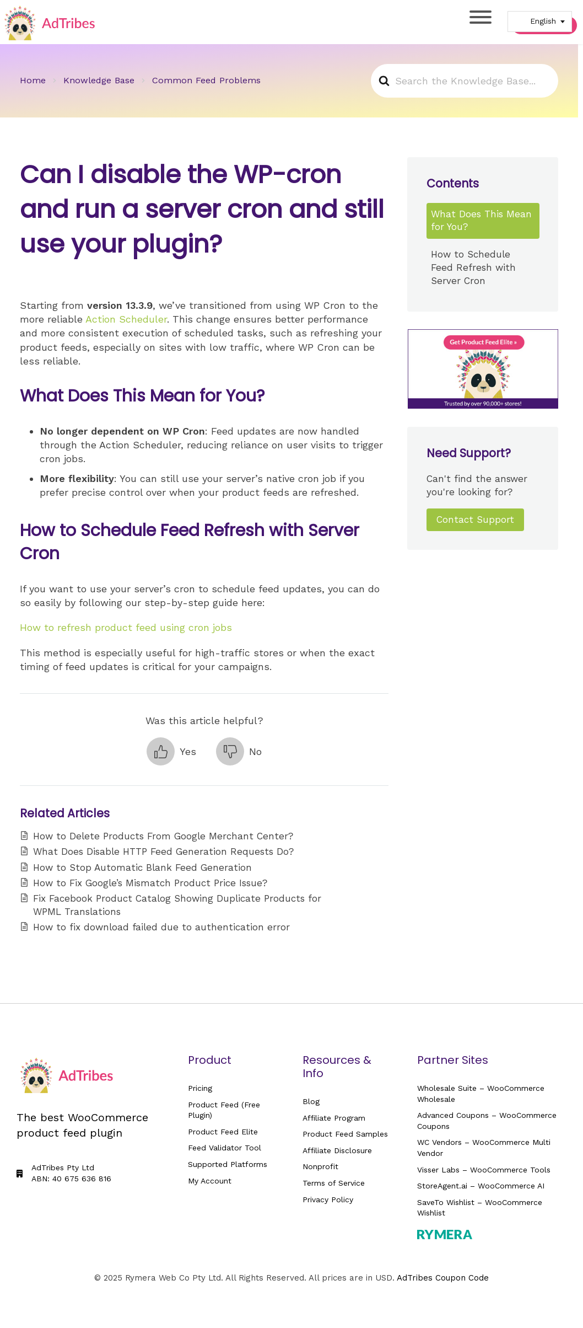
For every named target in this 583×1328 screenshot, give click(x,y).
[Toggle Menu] (480, 17)
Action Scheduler (126, 319)
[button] (171, 751)
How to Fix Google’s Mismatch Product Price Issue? (150, 882)
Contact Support (475, 519)
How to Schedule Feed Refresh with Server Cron (473, 267)
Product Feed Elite (223, 1131)
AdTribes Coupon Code (443, 1278)
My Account (209, 1180)
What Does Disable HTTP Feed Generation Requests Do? (163, 851)
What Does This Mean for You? (481, 220)
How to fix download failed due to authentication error (161, 927)
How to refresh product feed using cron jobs (126, 627)
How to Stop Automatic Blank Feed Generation (142, 867)
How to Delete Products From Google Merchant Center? (163, 836)
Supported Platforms (227, 1164)
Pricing (200, 1088)
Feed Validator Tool (224, 1147)
